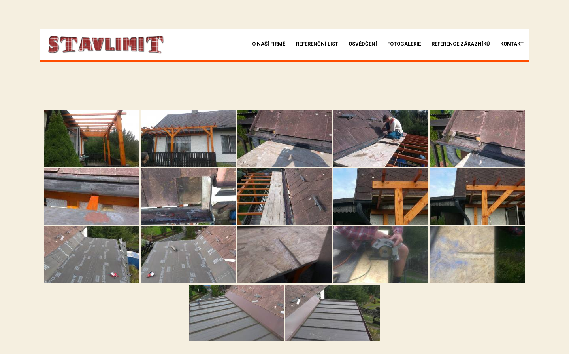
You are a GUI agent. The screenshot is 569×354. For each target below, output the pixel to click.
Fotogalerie (404, 44)
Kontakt (512, 44)
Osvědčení (363, 44)
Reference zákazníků (460, 44)
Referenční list (317, 44)
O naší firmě (268, 44)
